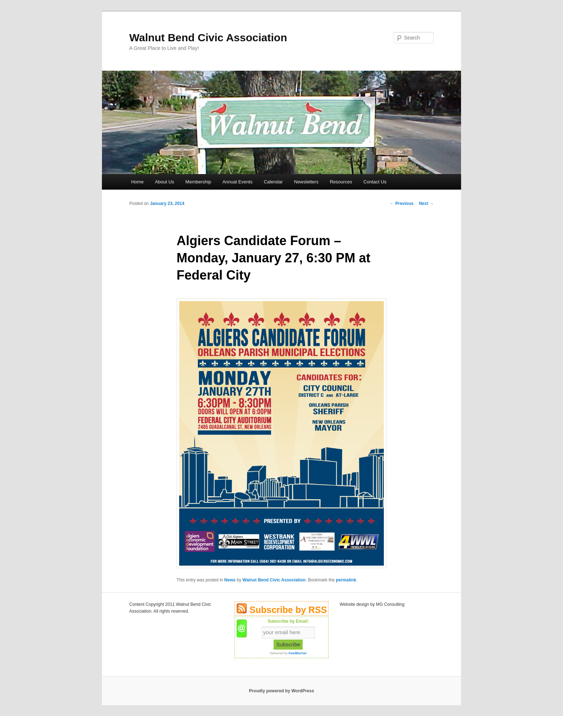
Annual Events (237, 181)
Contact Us (374, 181)
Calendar (273, 181)
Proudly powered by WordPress (281, 690)
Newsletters (306, 181)
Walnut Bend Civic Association (208, 37)
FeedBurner (298, 653)
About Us (164, 181)
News (230, 579)
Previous (402, 203)
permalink (346, 579)
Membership (198, 181)
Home (137, 181)
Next (426, 203)
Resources (341, 181)
